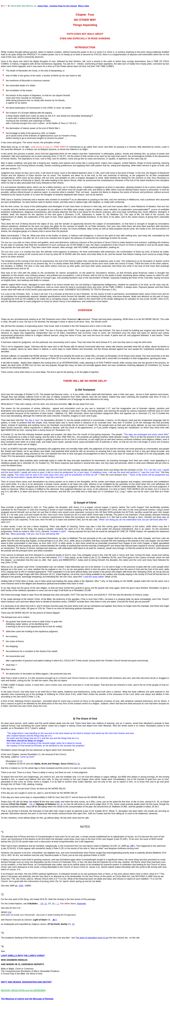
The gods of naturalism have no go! (92, 938)
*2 (19, 168)
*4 (149, 209)
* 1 (57, 903)
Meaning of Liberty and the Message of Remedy (29, 999)
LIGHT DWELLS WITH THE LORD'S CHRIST (23, 955)
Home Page (43, 6)
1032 (21, 885)
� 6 (55, 920)
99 (131, 846)
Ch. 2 (32, 804)
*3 (70, 199)
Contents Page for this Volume (63, 6)
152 (9, 912)
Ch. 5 (76, 764)
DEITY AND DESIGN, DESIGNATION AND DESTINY (26, 982)
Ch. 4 (59, 804)
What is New (83, 6)
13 (73, 924)
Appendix (81, 903)
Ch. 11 (43, 903)
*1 (92, 115)
